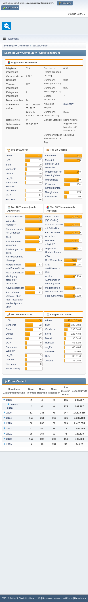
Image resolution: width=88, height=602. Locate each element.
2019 (9, 444)
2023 (9, 423)
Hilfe (39, 598)
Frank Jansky (13, 368)
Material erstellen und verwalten (52, 164)
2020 (9, 439)
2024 (9, 418)
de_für (9, 178)
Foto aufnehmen (54, 295)
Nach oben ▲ (80, 598)
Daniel (9, 173)
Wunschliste (51, 179)
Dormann (11, 190)
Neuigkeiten (51, 192)
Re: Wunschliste (14, 216)
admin (9, 155)
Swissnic (50, 351)
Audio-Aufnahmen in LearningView (52, 280)
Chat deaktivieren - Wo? (52, 268)
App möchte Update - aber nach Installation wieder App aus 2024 (14, 299)
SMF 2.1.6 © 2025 (10, 598)
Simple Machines (26, 598)
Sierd (9, 164)
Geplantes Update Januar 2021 (53, 252)
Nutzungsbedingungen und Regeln (57, 598)
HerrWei (10, 199)
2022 (9, 428)
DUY (8, 195)
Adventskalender (15, 287)
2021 (9, 433)
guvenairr (68, 104)
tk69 (8, 160)
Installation (51, 196)
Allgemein (50, 155)
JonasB (10, 359)
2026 (9, 400)
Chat (8, 237)
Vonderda (11, 169)
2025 (9, 412)
